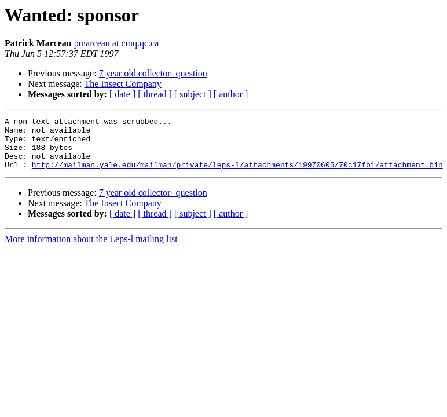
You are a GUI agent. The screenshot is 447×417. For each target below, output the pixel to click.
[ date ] (122, 94)
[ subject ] (192, 94)
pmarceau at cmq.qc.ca (116, 43)
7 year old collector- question (153, 73)
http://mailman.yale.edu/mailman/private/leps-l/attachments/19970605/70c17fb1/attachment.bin (237, 175)
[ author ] (231, 94)
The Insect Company (122, 84)
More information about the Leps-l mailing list (91, 249)
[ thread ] (155, 94)
